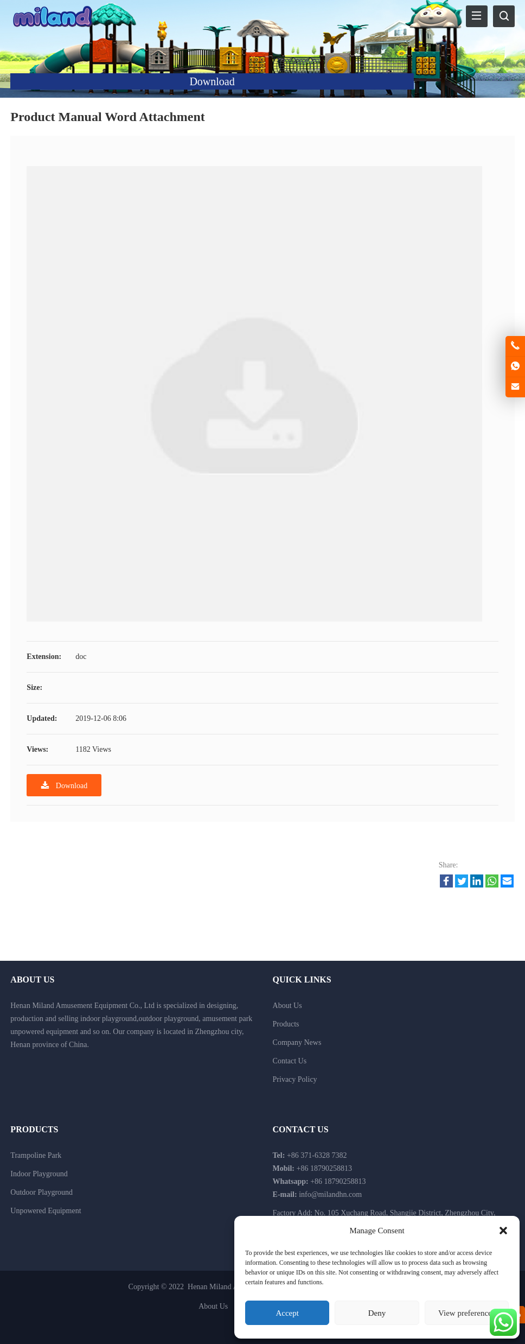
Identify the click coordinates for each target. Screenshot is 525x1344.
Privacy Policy (295, 1079)
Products (286, 1024)
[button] (503, 1230)
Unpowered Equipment (45, 1211)
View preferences (466, 1313)
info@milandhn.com (330, 1194)
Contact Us (290, 1061)
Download (64, 785)
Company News (297, 1042)
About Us (287, 1005)
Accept (287, 1313)
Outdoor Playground (41, 1192)
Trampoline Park (35, 1155)
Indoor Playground (38, 1174)
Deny (377, 1313)
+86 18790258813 (338, 1181)
